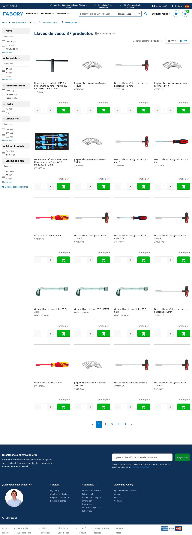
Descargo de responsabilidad (23, 527)
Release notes (119, 527)
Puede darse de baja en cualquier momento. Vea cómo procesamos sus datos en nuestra (141, 462)
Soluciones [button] (46, 11)
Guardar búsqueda (105, 30)
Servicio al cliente (58, 497)
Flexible (9, 101)
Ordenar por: (146, 37)
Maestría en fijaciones (92, 487)
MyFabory (54, 487)
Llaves (35, 20)
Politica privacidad (45, 527)
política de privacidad (139, 464)
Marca (9, 28)
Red (183, 38)
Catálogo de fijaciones (60, 491)
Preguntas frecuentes (60, 494)
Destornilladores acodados (53, 20)
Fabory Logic (88, 491)
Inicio (4, 20)
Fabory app (87, 508)
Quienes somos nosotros (125, 487)
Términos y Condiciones (63, 527)
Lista (172, 38)
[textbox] (97, 11)
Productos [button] (61, 11)
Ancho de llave (13, 55)
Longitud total (12, 116)
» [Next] (131, 421)
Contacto (118, 497)
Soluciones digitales (91, 504)
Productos (87, 501)
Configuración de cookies (102, 527)
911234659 (10, 3)
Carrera (117, 491)
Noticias (118, 494)
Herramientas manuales (21, 20)
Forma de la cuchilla (15, 83)
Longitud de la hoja (15, 158)
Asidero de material (15, 143)
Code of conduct (82, 527)
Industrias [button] (31, 11)
